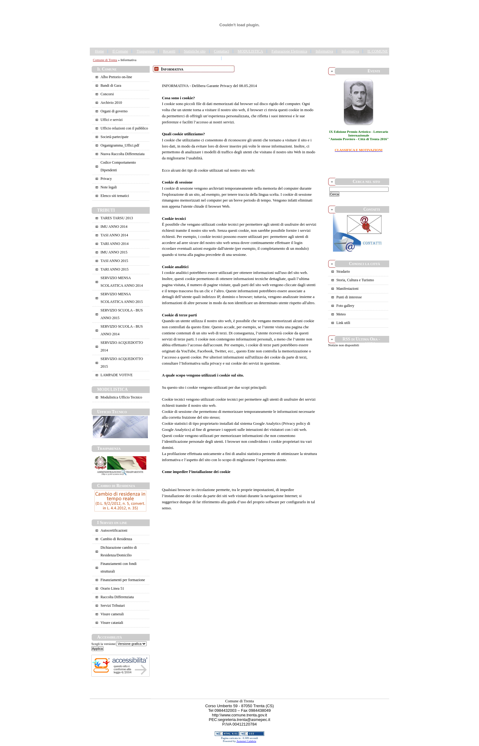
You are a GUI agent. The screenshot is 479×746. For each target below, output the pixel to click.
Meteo (341, 314)
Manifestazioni (347, 288)
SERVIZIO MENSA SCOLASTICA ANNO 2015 (122, 298)
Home (99, 51)
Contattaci (221, 51)
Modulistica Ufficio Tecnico (121, 397)
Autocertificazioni (114, 530)
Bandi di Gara (111, 85)
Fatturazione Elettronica (289, 51)
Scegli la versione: (103, 644)
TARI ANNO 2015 (115, 269)
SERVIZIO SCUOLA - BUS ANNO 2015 (122, 314)
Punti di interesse (349, 297)
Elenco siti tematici (115, 196)
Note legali (109, 187)
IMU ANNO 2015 (114, 252)
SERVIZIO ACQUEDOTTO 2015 (122, 363)
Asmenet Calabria (246, 741)
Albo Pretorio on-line (116, 77)
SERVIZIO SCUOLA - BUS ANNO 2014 (122, 330)
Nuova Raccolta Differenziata (122, 154)
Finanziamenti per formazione (123, 580)
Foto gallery (345, 306)
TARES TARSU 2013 (117, 218)
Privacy (106, 178)
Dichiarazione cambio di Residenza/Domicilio (119, 551)
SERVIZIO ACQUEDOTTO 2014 (122, 346)
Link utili (343, 323)
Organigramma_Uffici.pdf (120, 145)
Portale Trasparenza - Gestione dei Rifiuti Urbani (262, 58)
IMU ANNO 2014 (114, 226)
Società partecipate (115, 137)
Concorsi (107, 94)
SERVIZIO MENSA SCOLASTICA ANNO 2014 (122, 282)
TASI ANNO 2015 (114, 261)
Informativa (324, 51)
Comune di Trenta (105, 60)
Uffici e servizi (111, 120)
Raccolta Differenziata (117, 597)
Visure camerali (112, 614)
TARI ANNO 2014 (115, 244)
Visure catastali (112, 622)
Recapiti (169, 51)
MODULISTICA (250, 51)
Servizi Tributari (113, 605)
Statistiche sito (195, 51)
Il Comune (120, 51)
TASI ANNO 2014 (114, 235)
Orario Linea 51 (112, 588)
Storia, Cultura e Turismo (355, 280)
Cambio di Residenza (116, 539)
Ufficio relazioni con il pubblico (124, 128)
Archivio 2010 (111, 102)
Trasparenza (146, 51)
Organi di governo (114, 111)
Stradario (343, 271)
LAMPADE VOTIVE (117, 375)
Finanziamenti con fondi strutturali (119, 567)
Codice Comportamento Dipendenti (118, 166)
